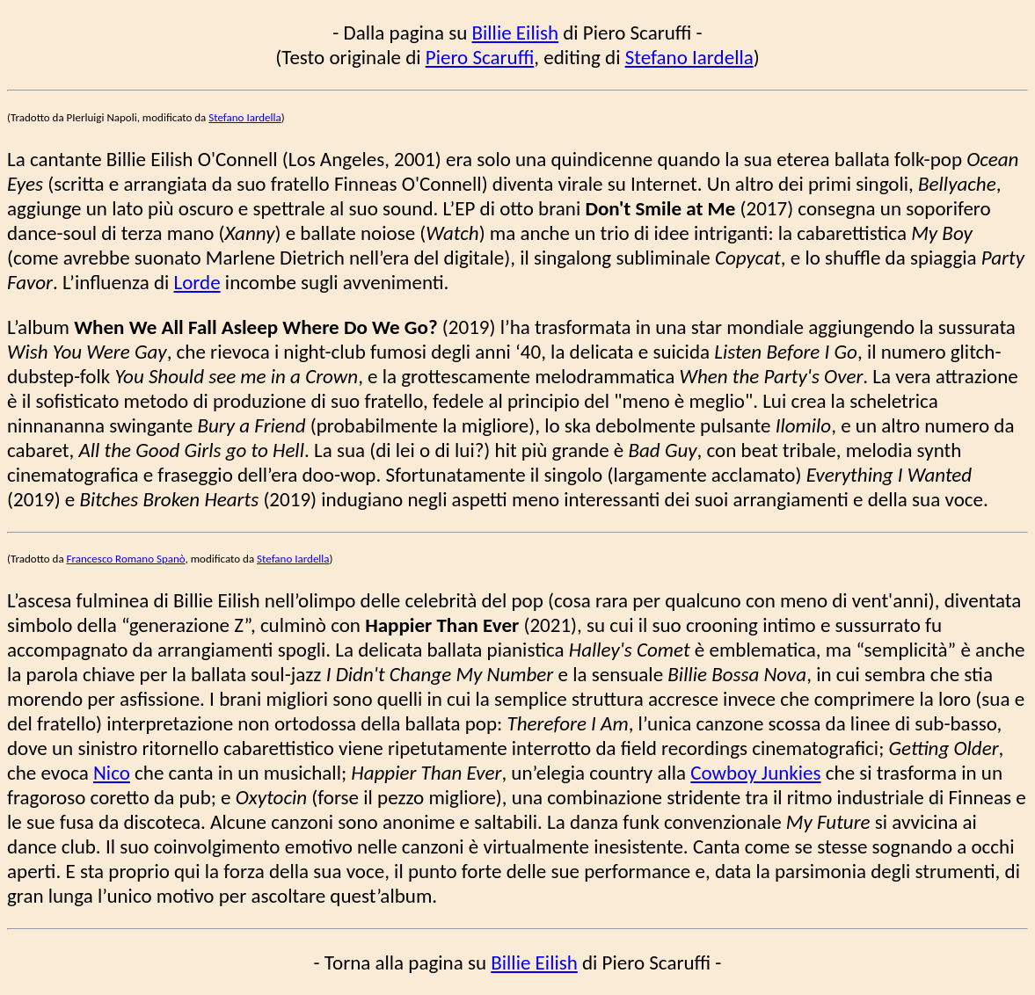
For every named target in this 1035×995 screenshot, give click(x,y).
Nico (111, 772)
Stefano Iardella (689, 57)
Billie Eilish (515, 32)
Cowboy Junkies (755, 772)
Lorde (197, 282)
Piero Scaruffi (480, 57)
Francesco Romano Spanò (126, 558)
